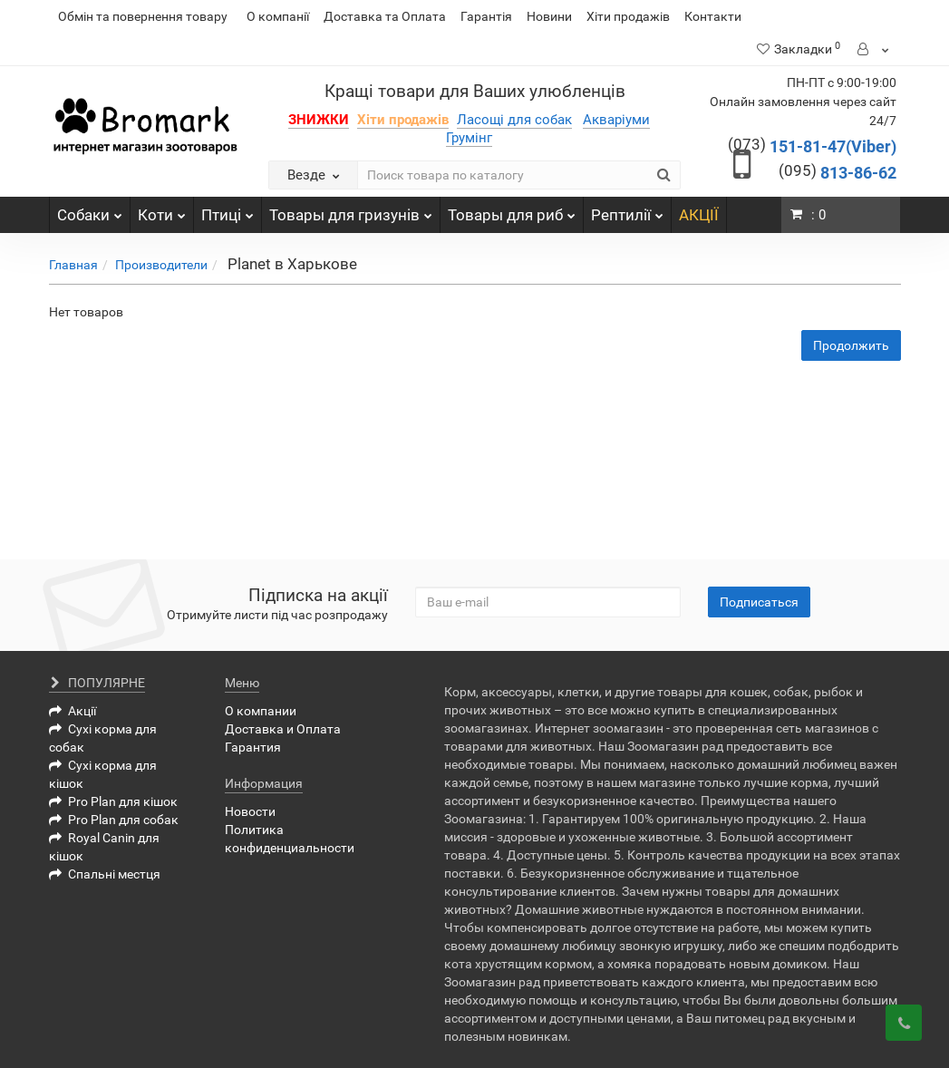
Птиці (227, 210)
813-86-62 (837, 172)
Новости (250, 811)
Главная (73, 264)
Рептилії (627, 210)
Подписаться (759, 602)
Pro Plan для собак (114, 819)
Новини (549, 16)
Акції (72, 711)
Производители (161, 264)
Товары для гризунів (350, 210)
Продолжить (851, 345)
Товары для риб (512, 210)
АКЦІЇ (699, 215)
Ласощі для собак (514, 120)
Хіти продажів (628, 16)
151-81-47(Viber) (812, 146)
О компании (260, 711)
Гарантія (486, 16)
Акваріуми (616, 120)
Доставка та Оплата (385, 16)
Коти (162, 210)
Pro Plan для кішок (113, 801)
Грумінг (469, 138)
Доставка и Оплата (283, 729)
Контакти (712, 16)
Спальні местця (104, 874)
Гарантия (253, 747)
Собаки (89, 210)
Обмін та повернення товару (143, 16)
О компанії (278, 16)
